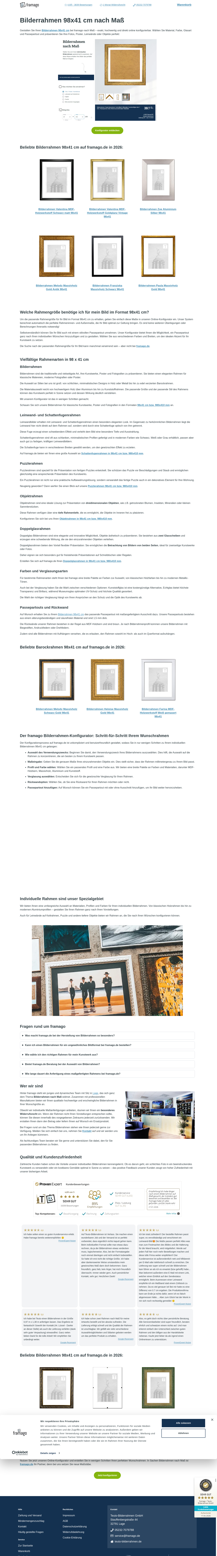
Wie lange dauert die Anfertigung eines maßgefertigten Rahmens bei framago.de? (73, 1073)
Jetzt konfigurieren (107, 1475)
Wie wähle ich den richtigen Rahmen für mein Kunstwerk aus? (61, 1054)
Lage (95, 1093)
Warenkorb (186, 4)
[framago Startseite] (29, 5)
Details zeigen (48, 1550)
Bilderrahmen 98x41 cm (71, 614)
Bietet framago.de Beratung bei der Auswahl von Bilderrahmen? (62, 1064)
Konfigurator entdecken (107, 130)
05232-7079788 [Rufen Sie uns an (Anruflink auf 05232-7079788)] (142, 5)
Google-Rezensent (125, 1279)
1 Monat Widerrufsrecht (112, 5)
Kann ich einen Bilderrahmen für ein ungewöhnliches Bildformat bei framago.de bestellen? (78, 1045)
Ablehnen (183, 1530)
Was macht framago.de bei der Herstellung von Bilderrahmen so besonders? (70, 1035)
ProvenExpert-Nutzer (67, 1241)
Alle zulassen (183, 1520)
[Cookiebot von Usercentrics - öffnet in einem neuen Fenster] (19, 1550)
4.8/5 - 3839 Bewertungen (78, 5)
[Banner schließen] (212, 1516)
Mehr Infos (173, 1213)
